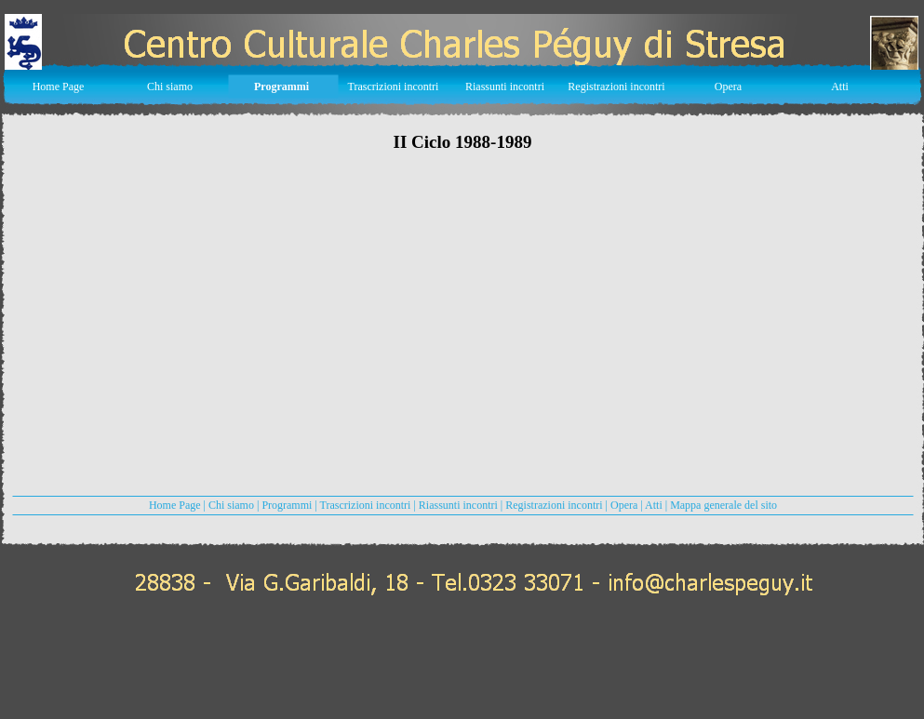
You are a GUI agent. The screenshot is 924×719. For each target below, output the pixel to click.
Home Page (175, 505)
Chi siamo (231, 505)
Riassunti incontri (460, 505)
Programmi (286, 505)
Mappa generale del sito (723, 505)
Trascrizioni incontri (365, 505)
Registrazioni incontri (553, 505)
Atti (654, 505)
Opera (623, 505)
